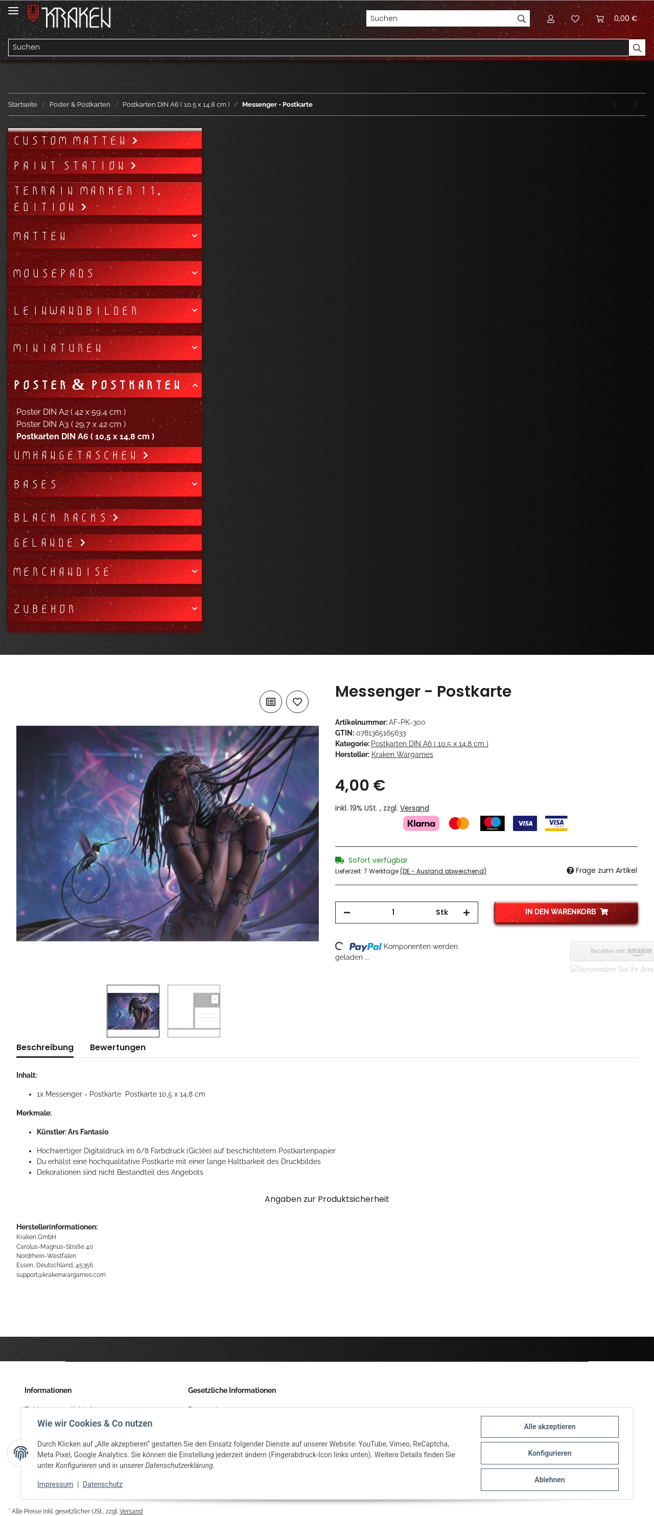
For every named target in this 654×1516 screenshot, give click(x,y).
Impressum (55, 1484)
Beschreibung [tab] (45, 1047)
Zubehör (44, 609)
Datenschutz (103, 1484)
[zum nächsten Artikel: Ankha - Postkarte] (635, 104)
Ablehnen (549, 1480)
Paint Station (71, 165)
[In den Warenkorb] (24, 676)
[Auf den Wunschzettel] (297, 702)
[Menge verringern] (347, 912)
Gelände (45, 542)
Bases (35, 484)
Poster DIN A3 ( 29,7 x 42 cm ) (71, 424)
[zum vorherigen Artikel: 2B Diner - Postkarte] (614, 104)
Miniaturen (57, 348)
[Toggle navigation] (13, 6)
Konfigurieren (549, 1453)
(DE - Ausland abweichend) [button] (443, 871)
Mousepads (53, 273)
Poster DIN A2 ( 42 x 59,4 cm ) (71, 412)
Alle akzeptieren (549, 1427)
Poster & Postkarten (96, 385)
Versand (414, 808)
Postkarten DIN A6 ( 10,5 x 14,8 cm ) (429, 744)
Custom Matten (71, 140)
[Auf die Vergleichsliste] (271, 702)
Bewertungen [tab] (118, 1047)
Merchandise (61, 571)
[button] (551, 18)
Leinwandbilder (75, 310)
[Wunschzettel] (575, 18)
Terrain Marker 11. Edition (86, 198)
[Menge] (393, 912)
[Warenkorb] (617, 18)
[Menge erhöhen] (466, 912)
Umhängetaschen (77, 455)
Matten (39, 236)
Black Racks (62, 517)
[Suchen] (440, 18)
